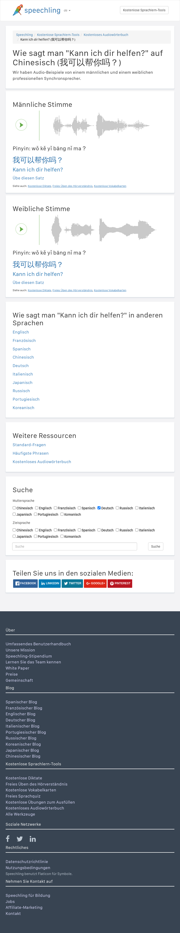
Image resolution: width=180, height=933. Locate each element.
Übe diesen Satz (28, 177)
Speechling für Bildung (28, 895)
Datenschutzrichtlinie (27, 861)
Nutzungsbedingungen (28, 867)
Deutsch (21, 365)
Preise (12, 674)
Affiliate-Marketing (24, 907)
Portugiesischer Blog (26, 732)
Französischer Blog (24, 707)
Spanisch (22, 348)
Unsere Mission (20, 649)
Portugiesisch (26, 399)
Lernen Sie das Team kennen (33, 661)
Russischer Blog (21, 738)
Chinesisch (23, 357)
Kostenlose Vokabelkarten (31, 789)
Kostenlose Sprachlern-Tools (144, 10)
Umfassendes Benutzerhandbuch (38, 643)
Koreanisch (23, 407)
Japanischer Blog (22, 750)
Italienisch (23, 374)
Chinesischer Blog (23, 756)
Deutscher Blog (20, 719)
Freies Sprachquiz (23, 796)
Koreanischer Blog (23, 744)
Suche (155, 546)
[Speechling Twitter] (22, 839)
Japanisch (23, 382)
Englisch (21, 331)
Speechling (24, 35)
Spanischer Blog (21, 701)
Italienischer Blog (22, 726)
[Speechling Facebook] (10, 839)
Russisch (21, 390)
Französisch (24, 340)
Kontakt (13, 913)
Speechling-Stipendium (29, 656)
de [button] (67, 10)
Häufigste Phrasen (31, 453)
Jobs (10, 901)
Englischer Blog (20, 713)
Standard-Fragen (29, 444)
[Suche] (74, 546)
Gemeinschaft (19, 680)
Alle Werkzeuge (20, 814)
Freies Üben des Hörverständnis (37, 784)
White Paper (17, 668)
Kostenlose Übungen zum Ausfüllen (40, 802)
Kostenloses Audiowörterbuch (106, 35)
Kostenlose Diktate (24, 777)
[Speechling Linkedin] (36, 839)
